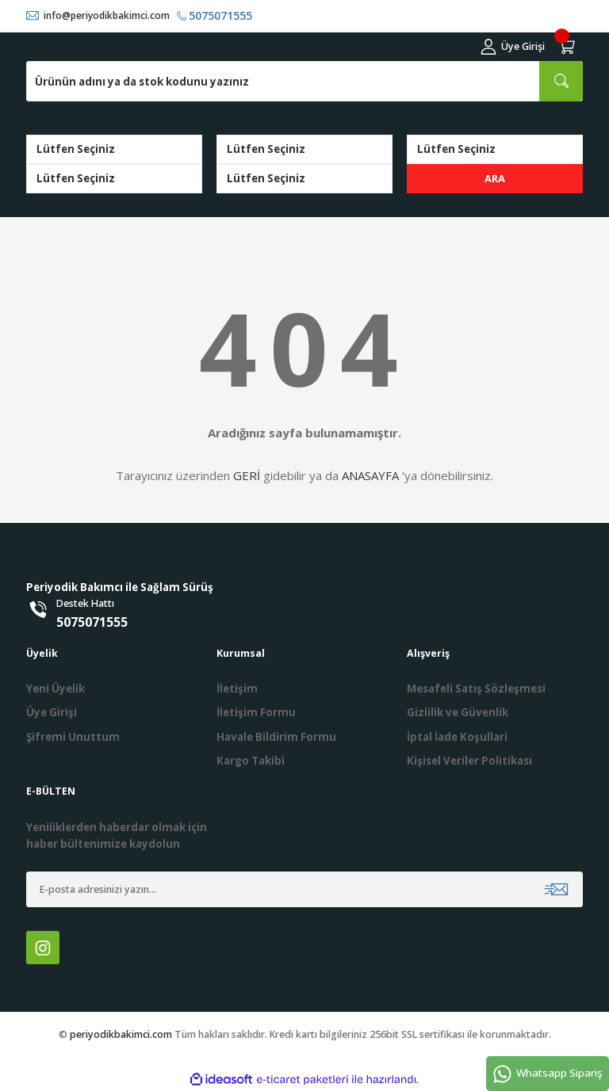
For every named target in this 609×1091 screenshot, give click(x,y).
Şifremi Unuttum (73, 737)
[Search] (304, 81)
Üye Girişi (51, 713)
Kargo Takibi (250, 760)
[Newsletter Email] (304, 890)
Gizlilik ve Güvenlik (457, 713)
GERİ (246, 476)
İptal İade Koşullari (457, 737)
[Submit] (556, 890)
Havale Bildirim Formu (276, 737)
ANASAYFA (370, 476)
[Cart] (568, 46)
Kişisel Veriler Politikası (469, 760)
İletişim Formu (256, 713)
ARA (495, 178)
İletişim (237, 688)
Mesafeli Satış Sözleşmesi (476, 688)
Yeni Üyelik (55, 688)
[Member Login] (513, 47)
